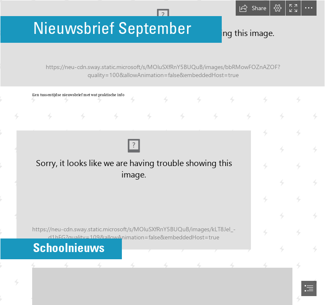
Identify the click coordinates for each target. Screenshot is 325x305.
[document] (162, 152)
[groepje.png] (162, 183)
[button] (253, 8)
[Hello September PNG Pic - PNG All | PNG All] (162, 43)
